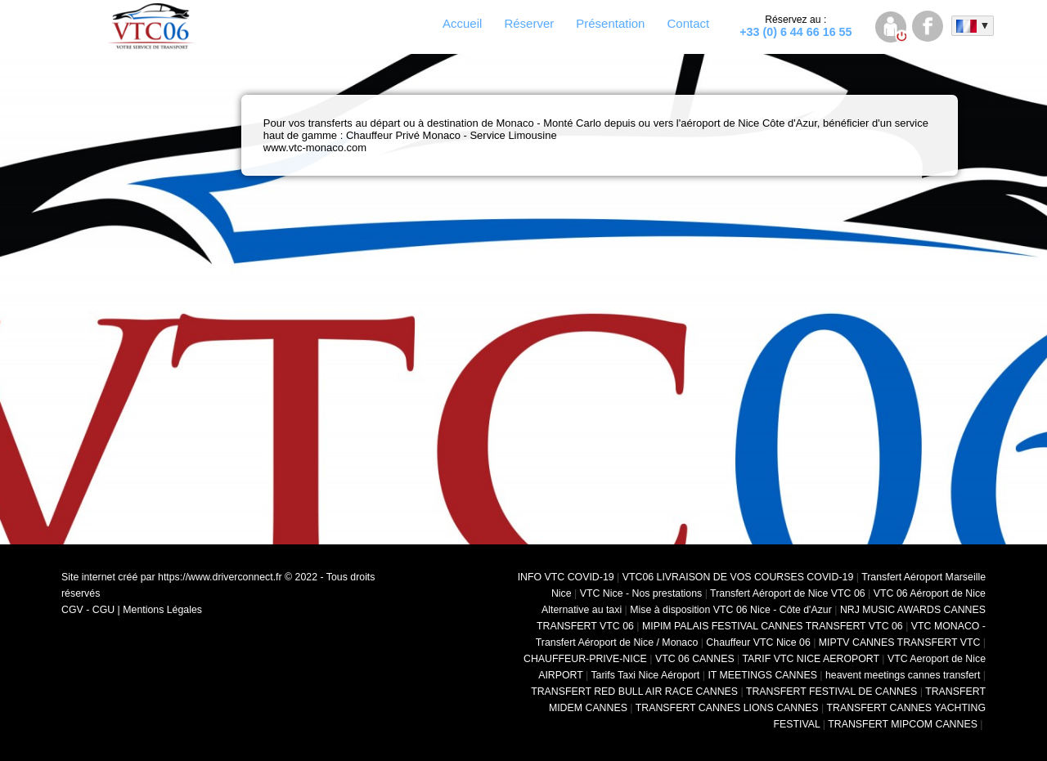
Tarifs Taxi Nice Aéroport (645, 675)
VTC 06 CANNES (695, 659)
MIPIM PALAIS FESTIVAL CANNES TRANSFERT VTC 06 (772, 626)
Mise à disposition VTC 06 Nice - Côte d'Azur (731, 610)
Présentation (610, 23)
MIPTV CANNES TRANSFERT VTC (900, 642)
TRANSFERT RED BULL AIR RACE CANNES (634, 691)
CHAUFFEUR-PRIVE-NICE (585, 659)
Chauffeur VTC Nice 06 (758, 642)
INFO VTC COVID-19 (566, 577)
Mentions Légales (162, 610)
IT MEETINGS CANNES (762, 675)
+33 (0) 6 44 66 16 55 (795, 26)
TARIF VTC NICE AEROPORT (811, 659)
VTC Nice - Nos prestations (641, 593)
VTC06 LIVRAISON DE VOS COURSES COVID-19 (738, 577)
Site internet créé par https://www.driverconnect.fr (171, 577)
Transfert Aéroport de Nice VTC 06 (787, 593)
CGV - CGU (88, 610)
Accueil (462, 23)
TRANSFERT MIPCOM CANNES (902, 724)
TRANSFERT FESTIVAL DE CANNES (831, 691)
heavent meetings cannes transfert (902, 675)
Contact (688, 23)
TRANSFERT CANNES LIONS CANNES (727, 708)
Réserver (529, 23)
